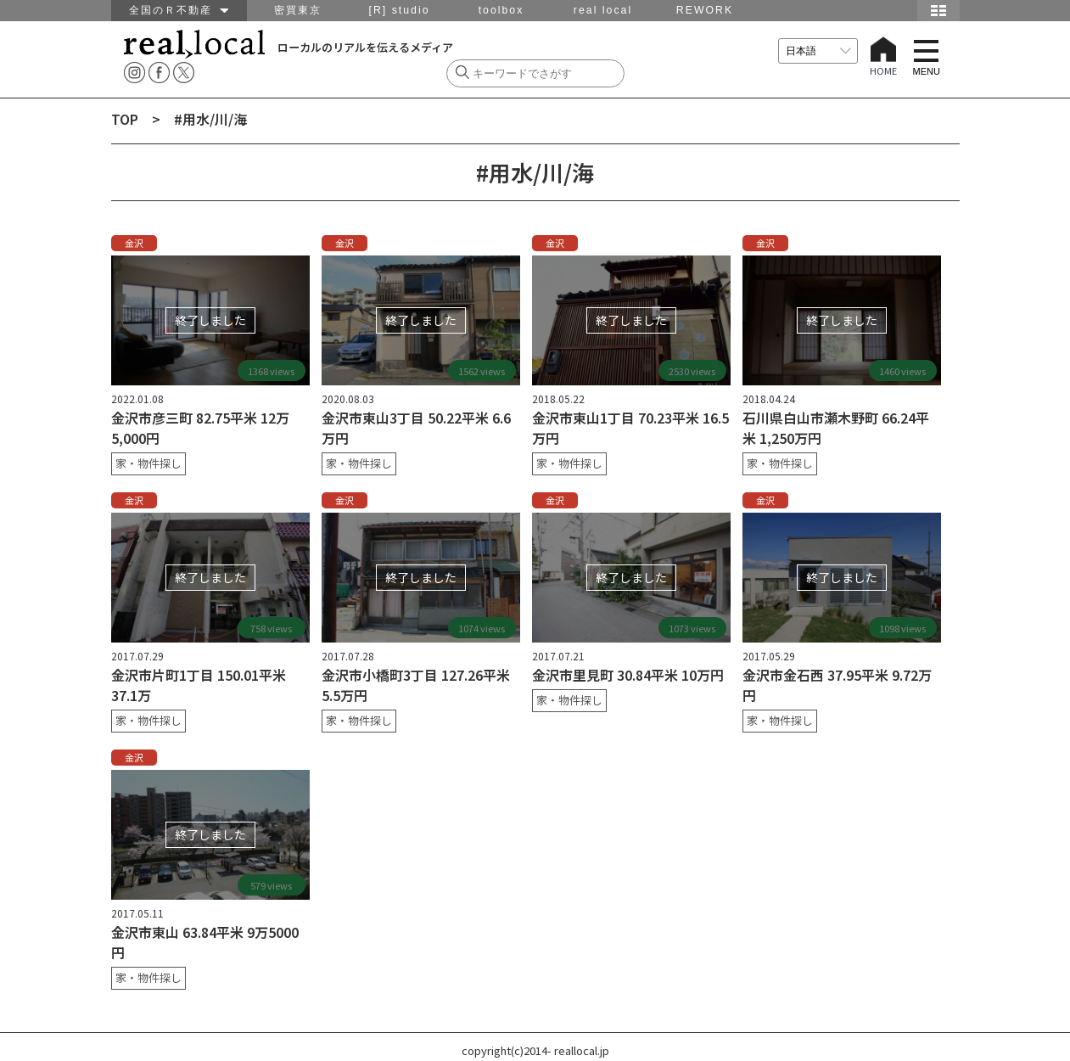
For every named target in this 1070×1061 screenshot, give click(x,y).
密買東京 (298, 10)
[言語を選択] (818, 51)
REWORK (704, 10)
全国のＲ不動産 (178, 10)
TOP (124, 119)
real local (603, 10)
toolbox (501, 10)
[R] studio (398, 10)
